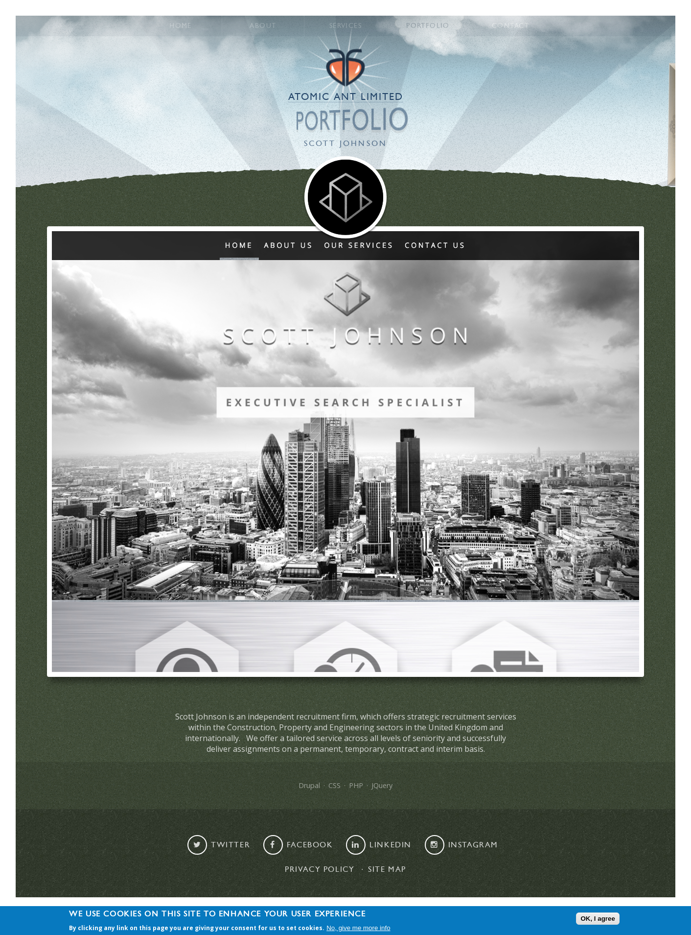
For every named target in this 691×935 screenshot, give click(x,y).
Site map (387, 869)
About (263, 26)
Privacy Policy (319, 869)
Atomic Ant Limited (345, 97)
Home (180, 26)
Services (345, 26)
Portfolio (428, 26)
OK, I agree (597, 919)
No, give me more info (358, 928)
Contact (510, 26)
